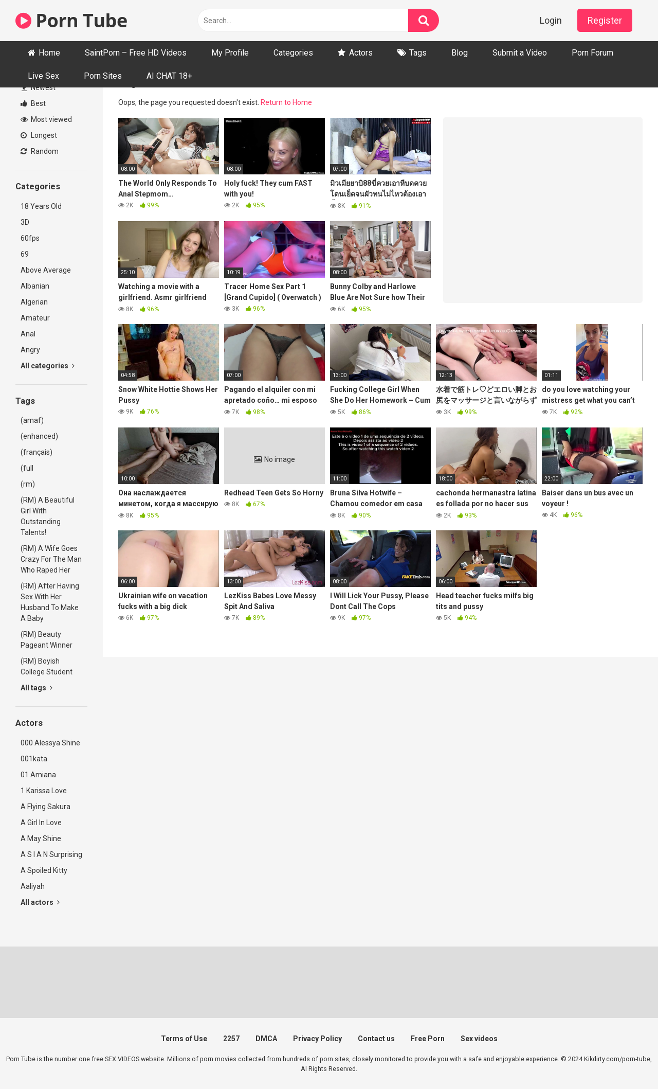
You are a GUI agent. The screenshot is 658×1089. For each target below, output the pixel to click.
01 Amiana (38, 775)
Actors (361, 53)
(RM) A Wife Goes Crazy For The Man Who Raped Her (51, 559)
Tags (418, 53)
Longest (39, 135)
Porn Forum (592, 53)
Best (33, 103)
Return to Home (286, 102)
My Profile (230, 53)
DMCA (266, 1038)
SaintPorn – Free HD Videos (136, 53)
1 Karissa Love (44, 791)
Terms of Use (184, 1038)
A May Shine (41, 838)
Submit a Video (519, 53)
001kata (34, 759)
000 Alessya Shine (50, 743)
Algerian (34, 302)
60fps (30, 238)
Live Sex (43, 76)
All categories (48, 366)
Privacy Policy (317, 1038)
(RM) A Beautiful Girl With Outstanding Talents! (48, 516)
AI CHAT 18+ (169, 76)
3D (25, 222)
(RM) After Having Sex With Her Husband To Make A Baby (50, 602)
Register (605, 20)
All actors (40, 902)
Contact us (376, 1038)
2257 (231, 1038)
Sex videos (479, 1038)
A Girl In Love (41, 822)
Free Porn (428, 1038)
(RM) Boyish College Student (46, 666)
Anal (28, 334)
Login (551, 20)
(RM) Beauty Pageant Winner (46, 639)
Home (49, 53)
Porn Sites (103, 76)
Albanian (35, 286)
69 (25, 254)
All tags (36, 688)
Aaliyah (33, 886)
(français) (36, 452)
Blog (459, 53)
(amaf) (32, 420)
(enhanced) (39, 436)
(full (27, 468)
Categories (293, 53)
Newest (39, 87)
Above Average (46, 270)
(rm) (28, 484)
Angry (30, 350)
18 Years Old (41, 206)
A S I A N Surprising (51, 854)
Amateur (35, 318)
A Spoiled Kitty (44, 870)
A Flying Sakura (45, 806)
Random (40, 151)
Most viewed (46, 119)
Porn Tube (71, 20)
